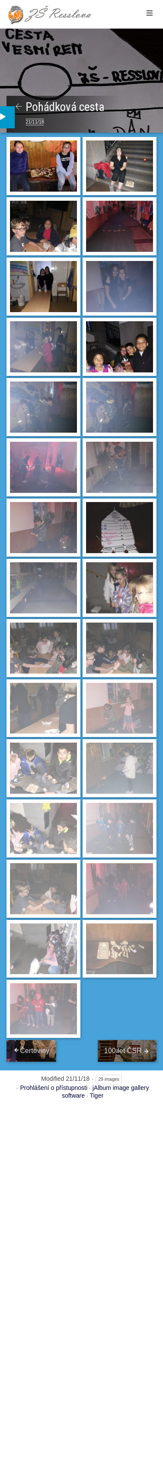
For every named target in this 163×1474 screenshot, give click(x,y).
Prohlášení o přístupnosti (53, 1087)
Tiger (96, 1095)
